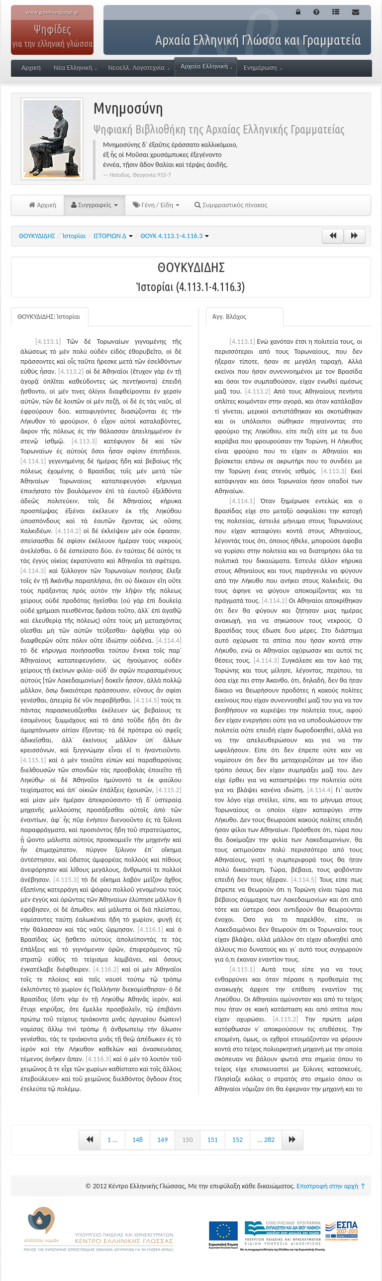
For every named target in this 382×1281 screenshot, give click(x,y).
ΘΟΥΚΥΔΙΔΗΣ (37, 236)
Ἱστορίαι (74, 236)
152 (237, 1140)
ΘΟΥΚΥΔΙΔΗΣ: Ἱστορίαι (48, 316)
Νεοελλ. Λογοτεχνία (138, 67)
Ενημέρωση (263, 67)
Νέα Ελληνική (75, 67)
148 (137, 1140)
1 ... (112, 1140)
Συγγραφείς (94, 205)
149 (162, 1140)
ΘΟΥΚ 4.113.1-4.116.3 (174, 236)
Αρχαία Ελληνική (206, 66)
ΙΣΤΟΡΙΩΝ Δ (113, 236)
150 (187, 1140)
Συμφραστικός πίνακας (230, 205)
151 (212, 1140)
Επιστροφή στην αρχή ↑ (331, 1186)
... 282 (266, 1140)
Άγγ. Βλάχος (229, 316)
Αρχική (31, 67)
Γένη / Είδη (156, 205)
